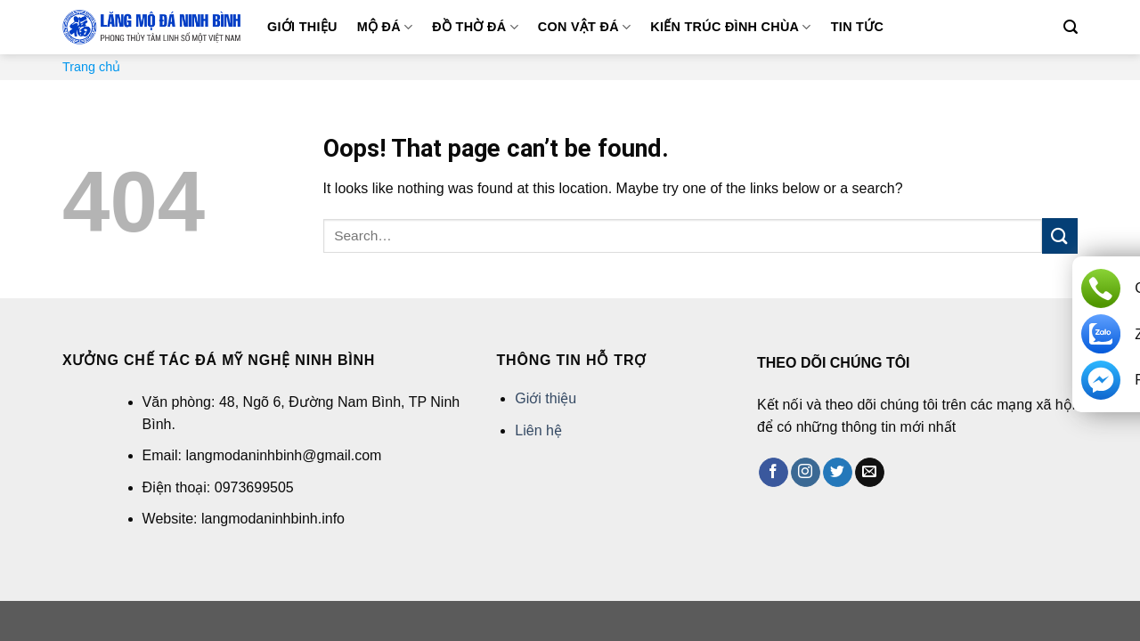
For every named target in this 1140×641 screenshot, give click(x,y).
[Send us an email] (869, 473)
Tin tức (857, 27)
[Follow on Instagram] (805, 473)
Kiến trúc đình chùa (730, 27)
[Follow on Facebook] (773, 473)
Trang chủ (91, 67)
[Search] (1070, 27)
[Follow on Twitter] (837, 473)
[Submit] (1060, 235)
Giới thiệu (302, 27)
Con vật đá (584, 27)
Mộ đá (385, 27)
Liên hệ (538, 430)
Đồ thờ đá (474, 27)
